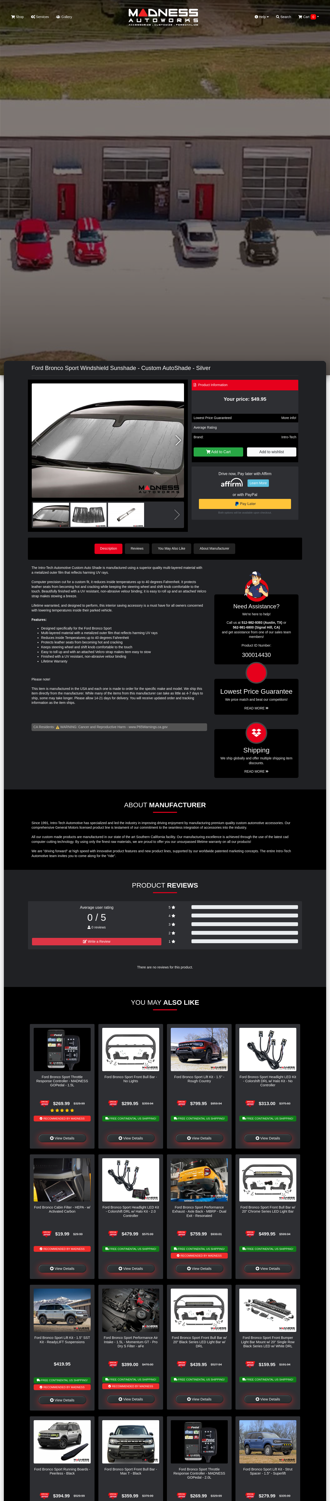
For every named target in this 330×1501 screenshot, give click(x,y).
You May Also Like (172, 548)
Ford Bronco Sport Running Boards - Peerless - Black (62, 1471)
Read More (256, 708)
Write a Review (96, 941)
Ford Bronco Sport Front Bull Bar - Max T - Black (130, 1471)
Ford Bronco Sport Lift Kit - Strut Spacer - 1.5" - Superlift (267, 1471)
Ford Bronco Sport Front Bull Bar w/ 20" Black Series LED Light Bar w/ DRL (199, 1342)
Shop (17, 17)
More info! (288, 418)
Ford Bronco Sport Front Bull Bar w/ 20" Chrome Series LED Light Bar (268, 1209)
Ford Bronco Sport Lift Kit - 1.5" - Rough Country (199, 1079)
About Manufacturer (215, 548)
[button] (178, 440)
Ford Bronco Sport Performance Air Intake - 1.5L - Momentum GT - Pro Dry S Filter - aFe (131, 1342)
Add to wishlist (271, 452)
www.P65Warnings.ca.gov (148, 727)
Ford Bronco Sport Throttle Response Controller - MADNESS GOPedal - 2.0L (199, 1473)
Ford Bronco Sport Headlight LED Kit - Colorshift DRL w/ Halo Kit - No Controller (268, 1081)
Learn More (258, 483)
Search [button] (283, 17)
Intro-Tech (288, 437)
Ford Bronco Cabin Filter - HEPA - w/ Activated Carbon (62, 1209)
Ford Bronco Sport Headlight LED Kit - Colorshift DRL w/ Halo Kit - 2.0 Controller (130, 1211)
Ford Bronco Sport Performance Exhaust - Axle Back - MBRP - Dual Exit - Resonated (199, 1211)
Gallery (64, 17)
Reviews (137, 548)
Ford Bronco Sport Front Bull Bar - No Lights (130, 1079)
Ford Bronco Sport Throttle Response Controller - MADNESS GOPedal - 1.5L (62, 1081)
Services (40, 17)
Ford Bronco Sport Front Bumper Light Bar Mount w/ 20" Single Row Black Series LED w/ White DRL (268, 1342)
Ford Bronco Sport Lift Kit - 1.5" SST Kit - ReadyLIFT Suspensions (62, 1340)
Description (108, 548)
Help (262, 17)
